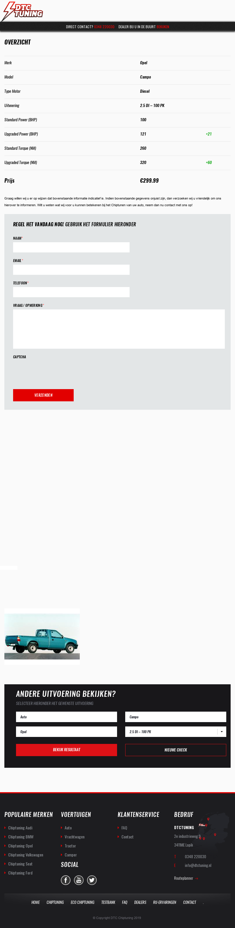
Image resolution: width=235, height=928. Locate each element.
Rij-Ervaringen (164, 902)
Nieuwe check (176, 749)
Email (18, 261)
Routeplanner (183, 878)
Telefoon (21, 283)
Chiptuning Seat (20, 864)
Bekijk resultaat (66, 749)
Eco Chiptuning (82, 902)
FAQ (124, 827)
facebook (65, 880)
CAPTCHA (19, 357)
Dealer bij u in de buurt (144, 26)
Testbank (108, 902)
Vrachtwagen (74, 836)
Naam (18, 238)
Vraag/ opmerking (28, 305)
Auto (68, 827)
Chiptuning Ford (20, 873)
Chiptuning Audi (20, 827)
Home (35, 902)
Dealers (140, 902)
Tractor (70, 845)
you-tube (79, 880)
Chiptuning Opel (20, 845)
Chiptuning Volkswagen (25, 855)
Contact (127, 836)
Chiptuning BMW (20, 836)
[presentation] (57, 372)
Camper (71, 855)
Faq (124, 902)
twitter (92, 880)
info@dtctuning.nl (198, 865)
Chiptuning (55, 902)
